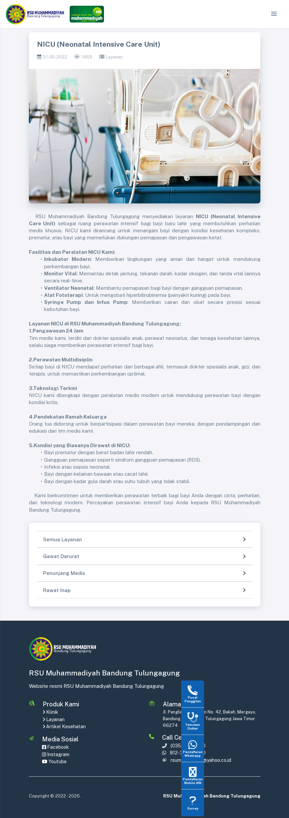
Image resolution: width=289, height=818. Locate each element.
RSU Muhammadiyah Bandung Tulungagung (211, 795)
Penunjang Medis (64, 573)
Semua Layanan (62, 539)
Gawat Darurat (61, 556)
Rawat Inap (57, 590)
